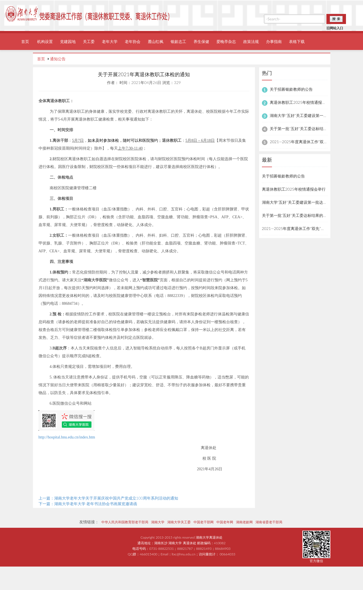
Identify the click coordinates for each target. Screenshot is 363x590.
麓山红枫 (155, 41)
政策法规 (251, 41)
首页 (25, 41)
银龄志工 (178, 41)
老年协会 (132, 41)
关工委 (89, 41)
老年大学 (110, 41)
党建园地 (68, 41)
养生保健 (201, 41)
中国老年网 (224, 522)
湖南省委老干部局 (268, 522)
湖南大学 (157, 522)
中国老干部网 (204, 522)
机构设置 (45, 41)
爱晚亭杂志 (226, 41)
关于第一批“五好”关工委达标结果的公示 (304, 128)
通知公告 (58, 58)
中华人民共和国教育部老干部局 (124, 522)
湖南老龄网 (244, 522)
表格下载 (297, 41)
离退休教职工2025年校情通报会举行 (301, 102)
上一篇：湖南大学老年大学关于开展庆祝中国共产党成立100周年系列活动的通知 (108, 498)
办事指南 (274, 41)
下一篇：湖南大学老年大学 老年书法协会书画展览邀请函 (88, 503)
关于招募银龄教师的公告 (291, 89)
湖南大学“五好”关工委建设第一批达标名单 (306, 115)
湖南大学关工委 (179, 522)
